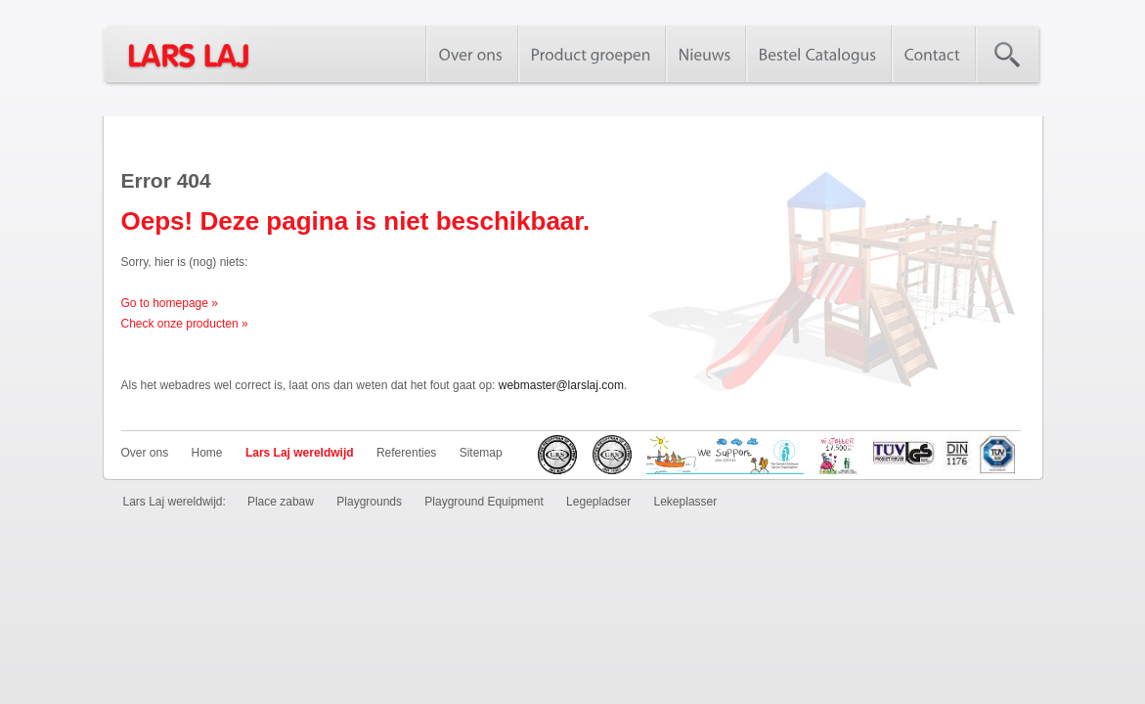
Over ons (145, 453)
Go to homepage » (169, 303)
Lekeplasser (686, 501)
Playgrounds (369, 501)
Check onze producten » (184, 323)
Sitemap (481, 453)
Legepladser (598, 501)
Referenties (406, 453)
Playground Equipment (483, 501)
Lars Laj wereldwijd (299, 453)
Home (207, 453)
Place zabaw (280, 501)
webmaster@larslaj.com (561, 385)
